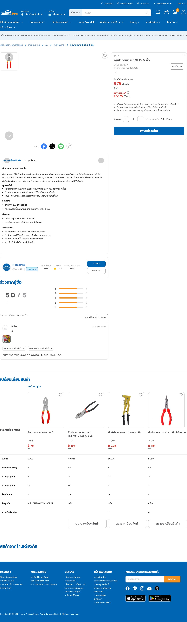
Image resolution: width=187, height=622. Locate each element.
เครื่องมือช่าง (34, 45)
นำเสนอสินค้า (100, 595)
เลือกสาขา (57, 14)
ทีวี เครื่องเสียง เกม (42, 35)
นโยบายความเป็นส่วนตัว (75, 584)
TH (179, 3)
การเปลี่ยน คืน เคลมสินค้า (11, 584)
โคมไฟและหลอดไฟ (159, 35)
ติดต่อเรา (98, 599)
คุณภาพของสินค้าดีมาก (14, 348)
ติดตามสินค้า (5, 588)
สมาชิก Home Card (40, 577)
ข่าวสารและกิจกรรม (102, 588)
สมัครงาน (98, 591)
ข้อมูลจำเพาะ (31, 160)
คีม (46, 45)
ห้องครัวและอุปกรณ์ (127, 35)
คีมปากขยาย (59, 45)
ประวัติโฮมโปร (100, 577)
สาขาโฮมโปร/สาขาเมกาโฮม (105, 580)
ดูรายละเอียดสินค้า (87, 523)
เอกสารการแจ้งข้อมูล (74, 588)
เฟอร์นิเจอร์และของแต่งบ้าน (84, 35)
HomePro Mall (86, 22)
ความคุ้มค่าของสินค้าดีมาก (40, 348)
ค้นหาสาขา (143, 3)
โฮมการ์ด (106, 3)
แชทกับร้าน (96, 270)
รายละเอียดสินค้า (11, 160)
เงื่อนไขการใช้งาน (72, 577)
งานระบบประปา (103, 35)
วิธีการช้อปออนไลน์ (8, 577)
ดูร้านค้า (96, 263)
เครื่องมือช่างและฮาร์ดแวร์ (11, 45)
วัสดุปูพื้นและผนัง (143, 35)
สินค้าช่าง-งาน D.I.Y (110, 22)
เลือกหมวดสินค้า (12, 22)
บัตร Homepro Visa (40, 580)
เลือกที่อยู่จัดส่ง (32, 14)
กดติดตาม (32, 269)
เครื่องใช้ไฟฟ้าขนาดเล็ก (23, 35)
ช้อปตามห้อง (36, 22)
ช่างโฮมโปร (152, 22)
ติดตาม (172, 579)
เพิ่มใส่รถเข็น (149, 130)
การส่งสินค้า (70, 580)
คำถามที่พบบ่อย (7, 580)
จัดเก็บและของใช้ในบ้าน (61, 35)
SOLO (116, 56)
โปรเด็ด (171, 22)
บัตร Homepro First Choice (44, 584)
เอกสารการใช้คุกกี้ (72, 591)
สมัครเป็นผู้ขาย (125, 3)
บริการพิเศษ (6, 27)
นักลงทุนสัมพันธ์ (101, 584)
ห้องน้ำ (114, 35)
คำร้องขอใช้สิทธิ (72, 595)
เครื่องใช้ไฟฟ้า (6, 35)
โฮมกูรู (133, 22)
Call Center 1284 (102, 602)
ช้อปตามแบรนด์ (60, 22)
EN (186, 3)
